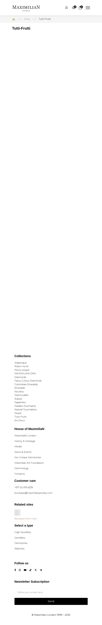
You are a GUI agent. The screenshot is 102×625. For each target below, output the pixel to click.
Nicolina (18, 391)
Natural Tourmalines (25, 409)
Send (51, 601)
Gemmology (21, 468)
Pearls (17, 413)
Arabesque (20, 362)
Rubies (18, 398)
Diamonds (20, 377)
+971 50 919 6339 (23, 487)
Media (18, 446)
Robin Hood (21, 366)
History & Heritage (24, 441)
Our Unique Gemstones (27, 457)
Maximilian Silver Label (25, 518)
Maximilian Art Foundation (29, 462)
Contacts (19, 473)
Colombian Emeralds (26, 384)
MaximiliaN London (25, 435)
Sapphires (20, 402)
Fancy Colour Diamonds (27, 380)
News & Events (22, 452)
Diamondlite (21, 395)
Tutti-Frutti (20, 416)
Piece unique (21, 369)
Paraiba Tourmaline (25, 406)
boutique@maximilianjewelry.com (33, 492)
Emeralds (19, 387)
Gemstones (20, 543)
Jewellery (19, 537)
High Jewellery (22, 532)
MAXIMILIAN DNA (25, 373)
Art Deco (19, 420)
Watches (19, 548)
